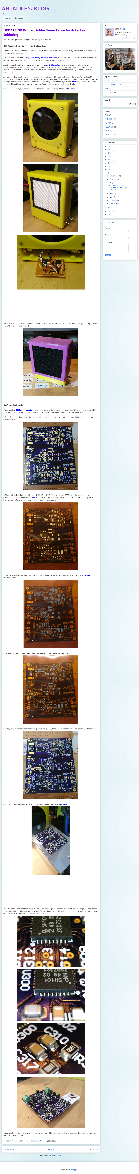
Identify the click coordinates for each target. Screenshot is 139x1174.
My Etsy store (110, 92)
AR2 (106, 115)
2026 (110, 146)
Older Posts (92, 1149)
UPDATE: (108, 135)
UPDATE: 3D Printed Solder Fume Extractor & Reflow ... (119, 187)
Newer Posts (9, 1149)
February (113, 200)
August (113, 182)
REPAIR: (108, 123)
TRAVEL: (108, 131)
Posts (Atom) (56, 1156)
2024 (110, 153)
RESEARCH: (109, 127)
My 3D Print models (113, 80)
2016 (110, 211)
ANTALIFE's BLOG (25, 9)
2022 (110, 159)
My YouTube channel (113, 84)
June (112, 193)
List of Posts (18, 18)
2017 (110, 208)
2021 (110, 163)
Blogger (74, 1169)
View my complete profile (125, 38)
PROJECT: (108, 119)
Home (8, 18)
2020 (110, 166)
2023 (110, 156)
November (114, 176)
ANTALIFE (121, 29)
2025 (110, 149)
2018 (110, 173)
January (113, 203)
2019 (110, 169)
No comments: (36, 1141)
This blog (109, 88)
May (112, 197)
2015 (110, 214)
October (113, 179)
